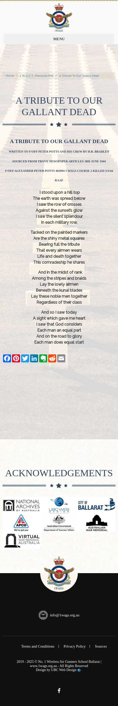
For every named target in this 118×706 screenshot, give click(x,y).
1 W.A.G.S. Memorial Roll (36, 75)
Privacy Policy (75, 646)
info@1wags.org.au (65, 615)
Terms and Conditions (37, 646)
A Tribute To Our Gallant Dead (79, 75)
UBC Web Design (64, 670)
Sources (101, 646)
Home (10, 75)
